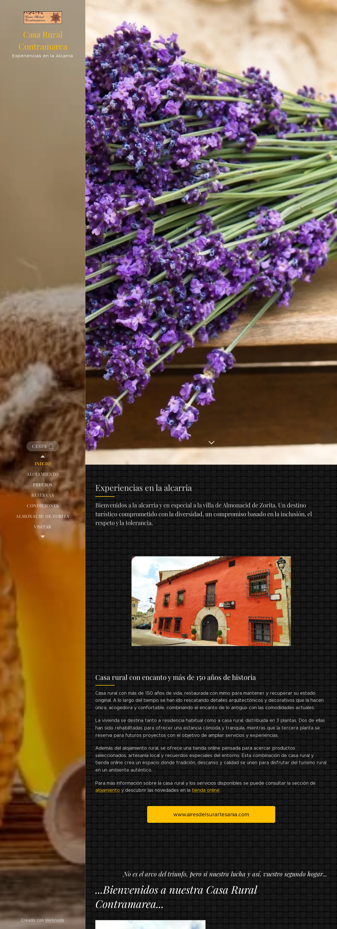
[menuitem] (43, 463)
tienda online (205, 790)
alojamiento (107, 790)
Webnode (54, 920)
